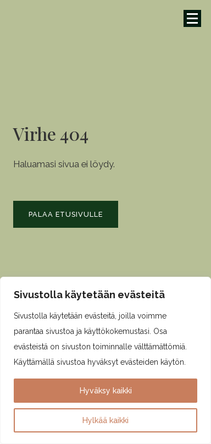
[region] (105, 360)
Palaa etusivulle (66, 214)
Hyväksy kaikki (106, 390)
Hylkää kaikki (105, 420)
